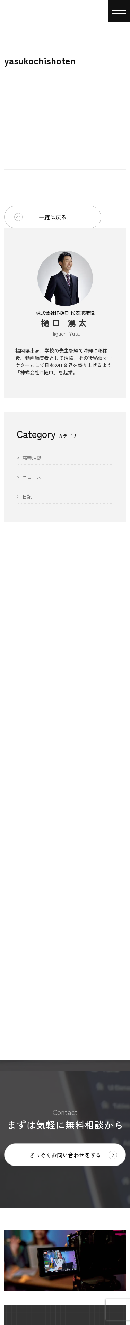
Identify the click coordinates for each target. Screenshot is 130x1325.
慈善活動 (32, 458)
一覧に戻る (40, 217)
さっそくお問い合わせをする (73, 1155)
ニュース (32, 477)
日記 (27, 497)
